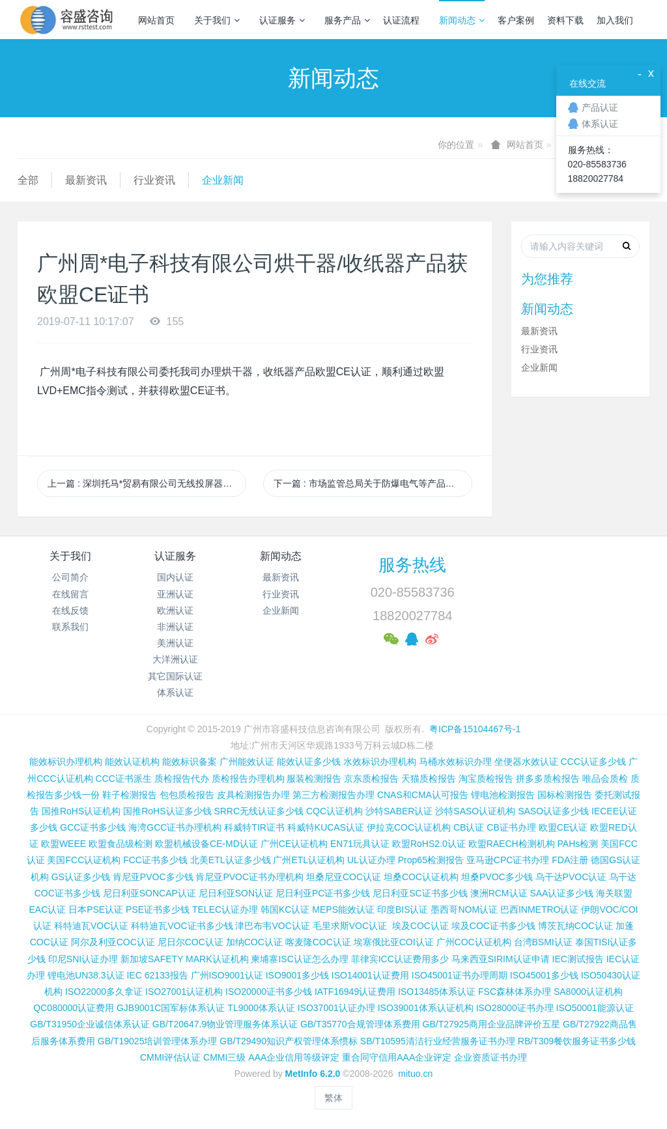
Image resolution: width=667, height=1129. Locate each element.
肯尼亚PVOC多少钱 (153, 877)
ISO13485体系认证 (436, 991)
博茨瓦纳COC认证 (575, 926)
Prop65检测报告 (431, 860)
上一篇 (147, 483)
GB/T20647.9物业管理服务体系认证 (225, 1024)
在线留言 (70, 594)
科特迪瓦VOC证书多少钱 (182, 926)
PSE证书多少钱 (158, 909)
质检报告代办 (181, 778)
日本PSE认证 (95, 909)
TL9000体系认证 (260, 1008)
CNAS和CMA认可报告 (422, 795)
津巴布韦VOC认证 (273, 926)
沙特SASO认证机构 (475, 811)
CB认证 (468, 827)
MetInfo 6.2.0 (313, 1073)
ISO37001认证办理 (336, 1008)
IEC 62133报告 (157, 975)
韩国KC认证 (285, 909)
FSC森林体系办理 (514, 991)
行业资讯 (154, 180)
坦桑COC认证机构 (421, 877)
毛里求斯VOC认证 (350, 926)
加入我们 (615, 20)
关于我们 (217, 20)
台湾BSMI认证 (543, 942)
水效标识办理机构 (379, 761)
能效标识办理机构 (65, 761)
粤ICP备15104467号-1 (474, 729)
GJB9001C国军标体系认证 (171, 1008)
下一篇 (373, 483)
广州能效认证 (247, 761)
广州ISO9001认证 (227, 975)
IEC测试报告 (578, 959)
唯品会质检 (605, 778)
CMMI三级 (224, 1057)
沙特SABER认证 (399, 811)
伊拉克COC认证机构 (409, 827)
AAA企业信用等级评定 (293, 1057)
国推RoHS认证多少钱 (167, 811)
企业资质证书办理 (490, 1057)
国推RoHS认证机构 (81, 811)
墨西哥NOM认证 (464, 909)
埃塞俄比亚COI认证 (394, 942)
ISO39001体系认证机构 (426, 1008)
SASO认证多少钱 (553, 811)
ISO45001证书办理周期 (459, 975)
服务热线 (412, 565)
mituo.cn (415, 1073)
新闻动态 (462, 20)
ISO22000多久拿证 (104, 991)
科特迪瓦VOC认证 (91, 926)
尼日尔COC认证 (190, 942)
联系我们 (70, 627)
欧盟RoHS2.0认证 (429, 843)
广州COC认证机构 (473, 942)
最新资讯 (86, 180)
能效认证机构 (132, 761)
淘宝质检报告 (486, 778)
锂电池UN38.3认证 (86, 975)
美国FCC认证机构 (84, 860)
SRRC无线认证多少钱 (259, 811)
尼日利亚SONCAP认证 (149, 893)
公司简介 (70, 577)
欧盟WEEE (63, 843)
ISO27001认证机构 (184, 991)
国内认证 (175, 577)
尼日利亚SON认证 (236, 893)
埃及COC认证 (420, 926)
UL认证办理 (371, 860)
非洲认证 (175, 627)
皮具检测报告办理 (253, 795)
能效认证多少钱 (309, 761)
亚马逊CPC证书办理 (508, 860)
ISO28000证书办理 (515, 1008)
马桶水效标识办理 (455, 761)
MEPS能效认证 (343, 909)
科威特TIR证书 (254, 827)
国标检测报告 (564, 795)
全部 (28, 180)
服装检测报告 (314, 778)
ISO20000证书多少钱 (268, 991)
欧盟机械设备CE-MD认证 (206, 843)
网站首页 (156, 20)
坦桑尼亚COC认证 (343, 877)
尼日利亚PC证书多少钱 (323, 893)
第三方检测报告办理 (333, 795)
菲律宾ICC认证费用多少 (400, 959)
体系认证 (175, 692)
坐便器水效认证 (526, 761)
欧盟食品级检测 (120, 843)
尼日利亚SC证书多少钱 (420, 893)
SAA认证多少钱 (561, 893)
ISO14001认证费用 (370, 975)
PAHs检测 (578, 843)
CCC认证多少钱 (592, 761)
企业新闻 (223, 180)
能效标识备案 (189, 761)
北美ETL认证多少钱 (230, 860)
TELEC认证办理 (225, 909)
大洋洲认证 (175, 659)
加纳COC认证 (254, 942)
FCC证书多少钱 (155, 860)
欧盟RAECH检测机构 (511, 843)
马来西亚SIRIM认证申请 (500, 959)
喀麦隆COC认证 (318, 942)
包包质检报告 (187, 795)
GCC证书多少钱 (93, 827)
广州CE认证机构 (294, 843)
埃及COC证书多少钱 (493, 926)
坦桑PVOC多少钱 (497, 877)
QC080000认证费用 (73, 1008)
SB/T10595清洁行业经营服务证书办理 (437, 1041)
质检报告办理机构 (248, 778)
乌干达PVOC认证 (571, 877)
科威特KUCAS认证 (325, 827)
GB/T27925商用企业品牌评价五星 (492, 1024)
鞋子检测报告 (129, 795)
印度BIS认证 (403, 909)
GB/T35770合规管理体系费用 (360, 1024)
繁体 (333, 1098)
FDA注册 (570, 860)
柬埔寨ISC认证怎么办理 (299, 959)
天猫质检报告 (428, 778)
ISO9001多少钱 (297, 975)
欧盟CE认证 (563, 827)
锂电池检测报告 (503, 795)
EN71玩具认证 (360, 843)
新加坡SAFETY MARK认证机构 (185, 959)
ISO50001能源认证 (595, 1008)
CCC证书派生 (123, 778)
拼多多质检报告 (548, 778)
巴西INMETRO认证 (539, 909)
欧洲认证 (175, 610)
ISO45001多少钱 (544, 975)
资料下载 (565, 20)
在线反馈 (70, 610)
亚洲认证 (175, 594)
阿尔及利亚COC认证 (113, 942)
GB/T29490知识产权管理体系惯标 (289, 1041)
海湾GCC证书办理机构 (174, 827)
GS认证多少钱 (80, 877)
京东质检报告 (371, 778)
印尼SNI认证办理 (83, 959)
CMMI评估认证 (170, 1057)
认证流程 (401, 20)
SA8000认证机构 (588, 991)
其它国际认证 (175, 676)
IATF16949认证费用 (355, 991)
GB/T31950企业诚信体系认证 (90, 1024)
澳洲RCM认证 (499, 893)
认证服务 (282, 20)
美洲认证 (175, 643)
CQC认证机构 (334, 811)
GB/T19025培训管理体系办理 (158, 1041)
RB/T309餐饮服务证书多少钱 (577, 1041)
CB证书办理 (511, 827)
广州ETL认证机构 (309, 860)
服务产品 (347, 20)
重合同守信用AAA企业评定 (396, 1057)
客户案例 (516, 20)
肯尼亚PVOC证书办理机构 (249, 877)
